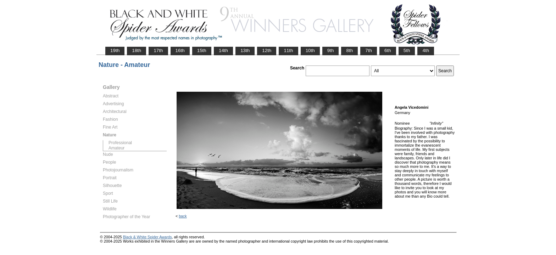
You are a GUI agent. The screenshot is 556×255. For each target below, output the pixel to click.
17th (158, 50)
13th (245, 50)
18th (136, 50)
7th (368, 50)
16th (180, 50)
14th (223, 50)
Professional (120, 142)
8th (349, 50)
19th (114, 50)
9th (330, 50)
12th (266, 50)
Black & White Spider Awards (147, 237)
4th (425, 50)
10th (310, 50)
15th (201, 50)
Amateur (116, 148)
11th (288, 50)
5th (407, 50)
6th (387, 50)
